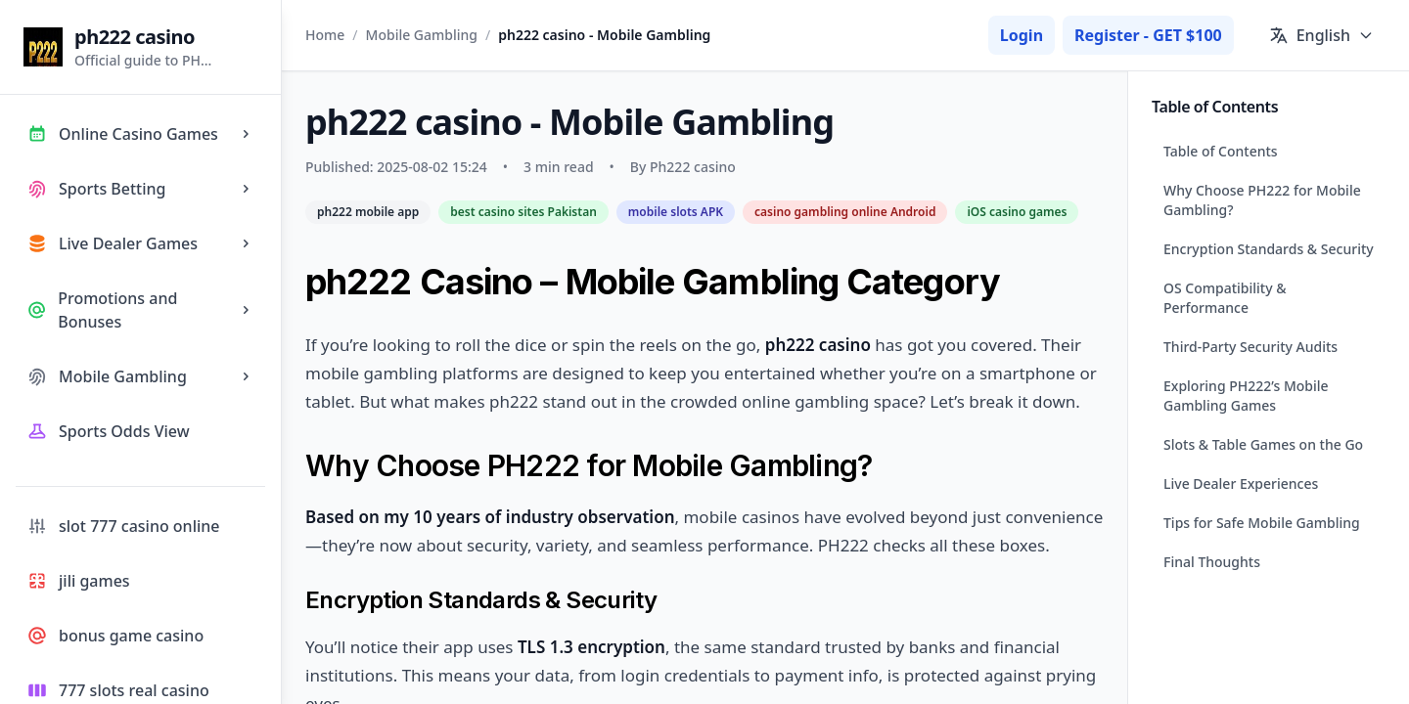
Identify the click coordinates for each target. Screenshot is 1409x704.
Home (324, 34)
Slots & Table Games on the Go (1263, 444)
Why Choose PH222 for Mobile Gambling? (1262, 200)
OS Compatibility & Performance (1225, 298)
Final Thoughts (1211, 561)
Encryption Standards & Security (1268, 249)
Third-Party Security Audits (1250, 346)
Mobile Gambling (421, 34)
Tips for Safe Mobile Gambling (1261, 522)
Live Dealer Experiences (1240, 483)
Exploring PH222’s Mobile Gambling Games (1246, 395)
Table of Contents (1220, 151)
